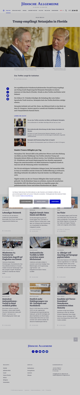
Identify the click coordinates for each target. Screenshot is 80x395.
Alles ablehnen (26, 201)
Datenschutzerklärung (26, 196)
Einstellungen (41, 201)
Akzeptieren (55, 201)
